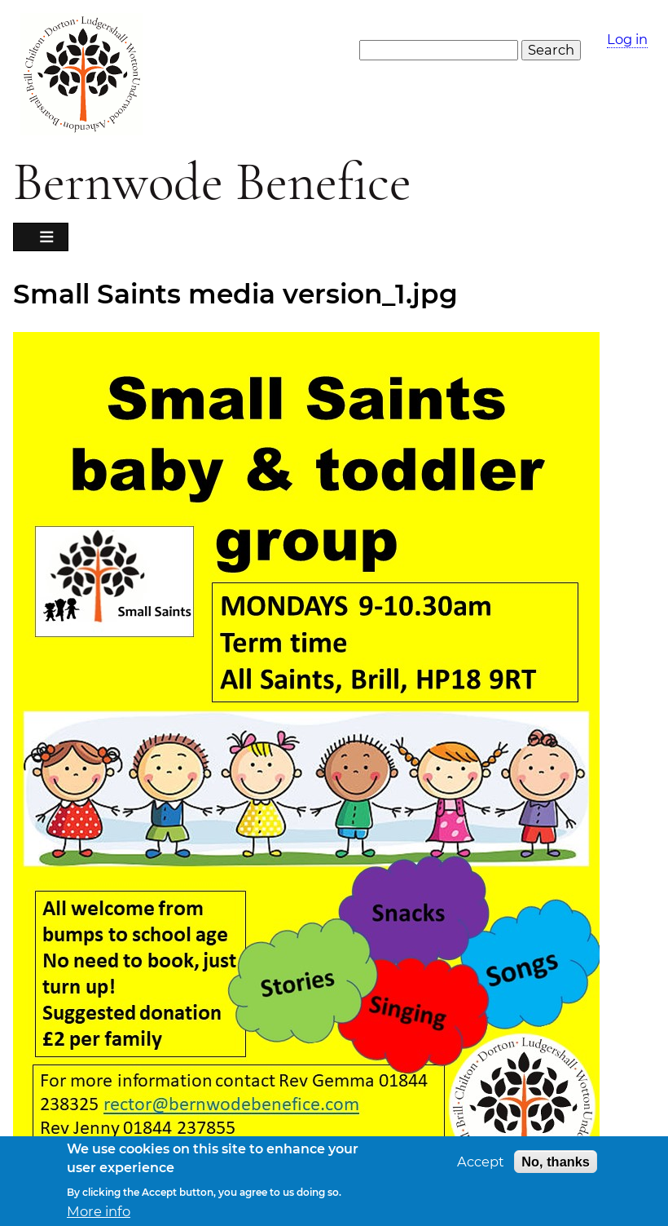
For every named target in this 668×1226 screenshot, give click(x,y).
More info (98, 1213)
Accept (480, 1163)
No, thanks (555, 1163)
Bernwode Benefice (212, 182)
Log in (627, 39)
